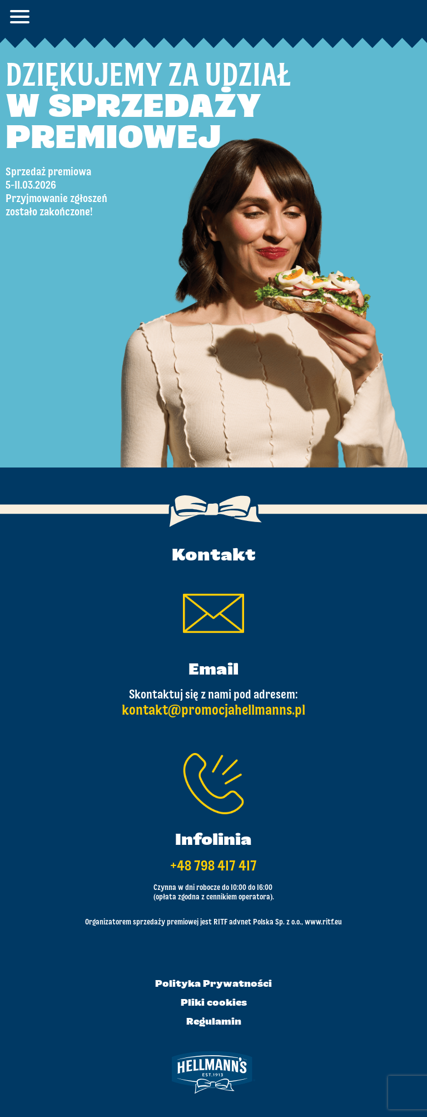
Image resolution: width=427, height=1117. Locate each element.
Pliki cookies (214, 1003)
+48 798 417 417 (213, 866)
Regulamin (213, 1022)
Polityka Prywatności (213, 984)
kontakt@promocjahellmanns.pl (213, 710)
